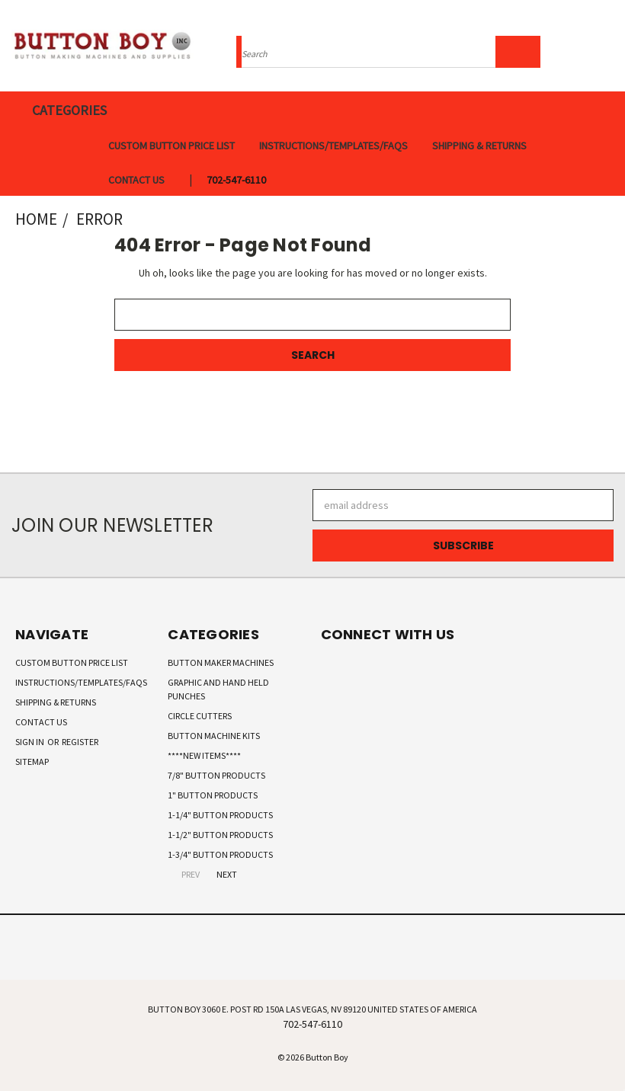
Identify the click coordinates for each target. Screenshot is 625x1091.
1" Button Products (213, 795)
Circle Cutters (200, 715)
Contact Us (136, 180)
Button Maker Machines (221, 662)
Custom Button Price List (171, 145)
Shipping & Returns (479, 145)
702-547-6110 (236, 180)
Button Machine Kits (214, 735)
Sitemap (32, 761)
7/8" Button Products (216, 775)
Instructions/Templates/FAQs (333, 145)
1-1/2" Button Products (220, 834)
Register (80, 741)
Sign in (30, 741)
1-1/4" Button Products (220, 815)
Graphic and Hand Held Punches (218, 689)
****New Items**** (204, 755)
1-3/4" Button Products (220, 854)
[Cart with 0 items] (609, 49)
